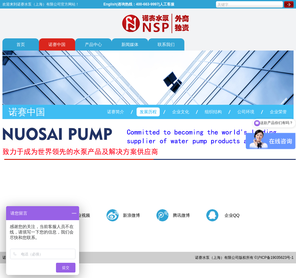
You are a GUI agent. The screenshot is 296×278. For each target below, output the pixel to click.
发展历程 (148, 111)
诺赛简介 (115, 111)
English (110, 4)
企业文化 (180, 111)
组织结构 (213, 111)
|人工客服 (166, 4)
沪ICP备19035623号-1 (275, 257)
